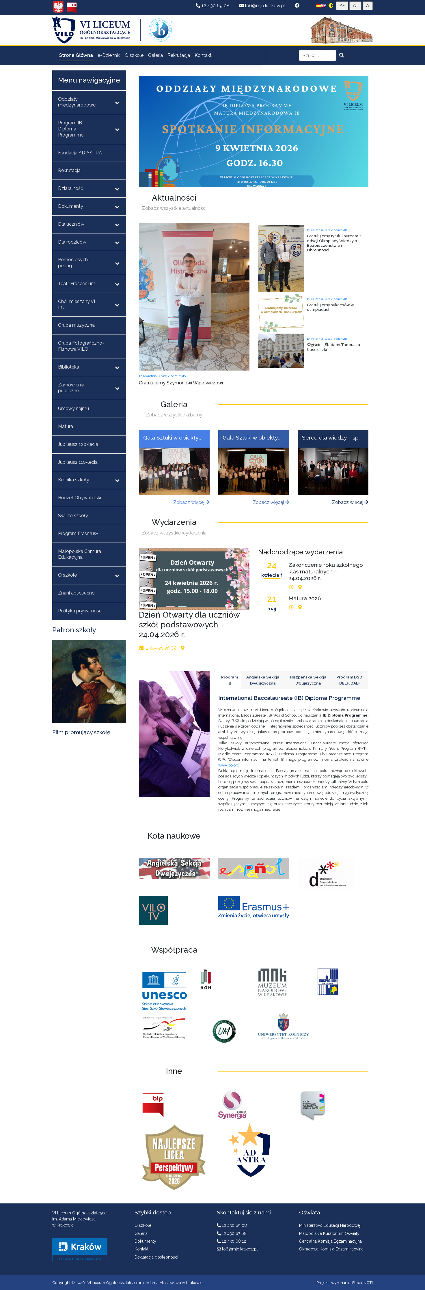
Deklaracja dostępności (156, 1257)
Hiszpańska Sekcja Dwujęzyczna (308, 680)
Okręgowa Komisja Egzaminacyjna (331, 1249)
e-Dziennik (109, 55)
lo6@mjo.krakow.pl (262, 5)
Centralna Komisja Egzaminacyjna (330, 1241)
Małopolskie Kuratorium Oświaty (329, 1233)
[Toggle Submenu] (117, 102)
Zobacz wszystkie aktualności (174, 208)
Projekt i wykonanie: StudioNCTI (344, 1282)
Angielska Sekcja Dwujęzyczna (262, 680)
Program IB (229, 680)
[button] (249, 182)
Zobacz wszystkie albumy (174, 415)
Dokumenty (145, 1241)
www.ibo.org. (229, 765)
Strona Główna (76, 55)
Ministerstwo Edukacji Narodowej (330, 1225)
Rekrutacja (178, 55)
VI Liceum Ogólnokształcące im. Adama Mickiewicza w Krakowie (144, 1282)
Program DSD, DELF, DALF (349, 680)
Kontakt (203, 55)
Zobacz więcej (191, 502)
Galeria (155, 55)
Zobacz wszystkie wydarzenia (174, 533)
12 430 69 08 (213, 5)
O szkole (134, 55)
